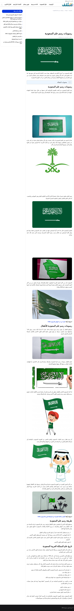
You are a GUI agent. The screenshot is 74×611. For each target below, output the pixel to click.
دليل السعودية (43, 4)
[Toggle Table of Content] (69, 82)
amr (70, 37)
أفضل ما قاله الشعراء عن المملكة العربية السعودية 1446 (51, 516)
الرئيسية (51, 4)
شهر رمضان (26, 4)
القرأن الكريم (8, 4)
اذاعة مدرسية (34, 4)
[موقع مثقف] (67, 4)
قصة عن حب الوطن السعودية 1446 (56, 321)
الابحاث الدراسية (17, 4)
